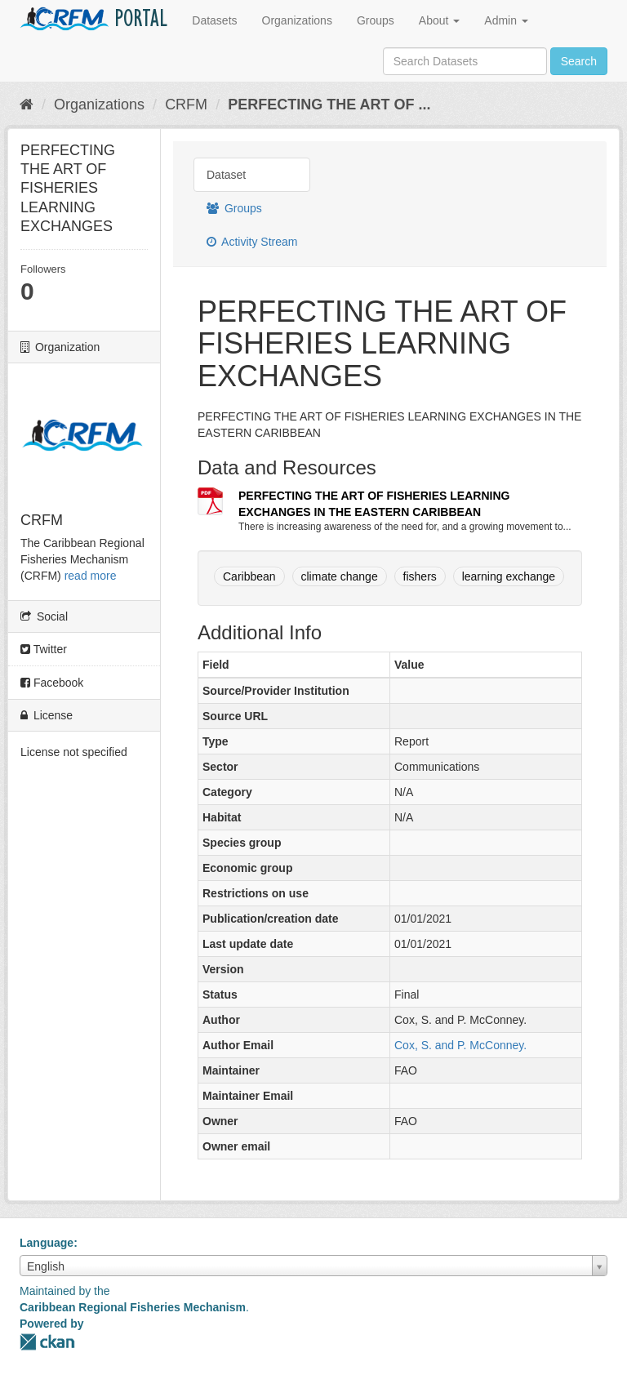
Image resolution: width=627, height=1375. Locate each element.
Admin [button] (506, 20)
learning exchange (508, 576)
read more (90, 575)
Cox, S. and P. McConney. (460, 1045)
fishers (420, 576)
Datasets (214, 20)
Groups (375, 20)
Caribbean (249, 576)
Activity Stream (252, 241)
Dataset (226, 174)
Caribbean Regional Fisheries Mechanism (133, 1307)
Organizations (297, 20)
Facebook (51, 682)
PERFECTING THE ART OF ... (329, 104)
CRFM (186, 104)
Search (579, 61)
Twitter (43, 649)
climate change (339, 576)
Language (46, 1242)
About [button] (439, 20)
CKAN (47, 1342)
